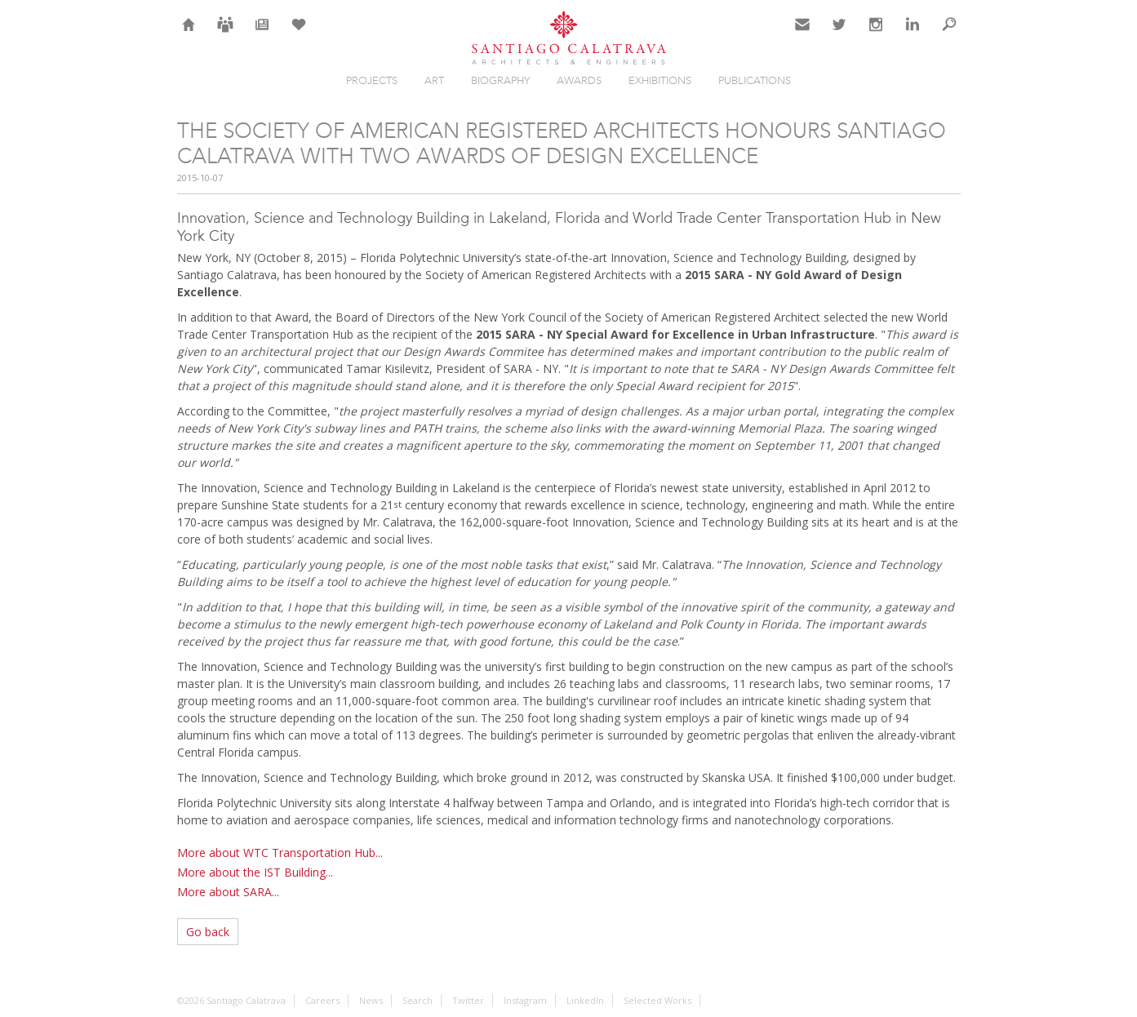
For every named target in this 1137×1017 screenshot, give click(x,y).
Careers (225, 34)
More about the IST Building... (255, 872)
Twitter (839, 34)
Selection (298, 34)
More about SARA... (228, 891)
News (261, 34)
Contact (803, 34)
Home (189, 34)
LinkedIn (912, 34)
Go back (207, 931)
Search (949, 34)
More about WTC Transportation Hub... (280, 852)
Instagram (875, 34)
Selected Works (657, 1000)
